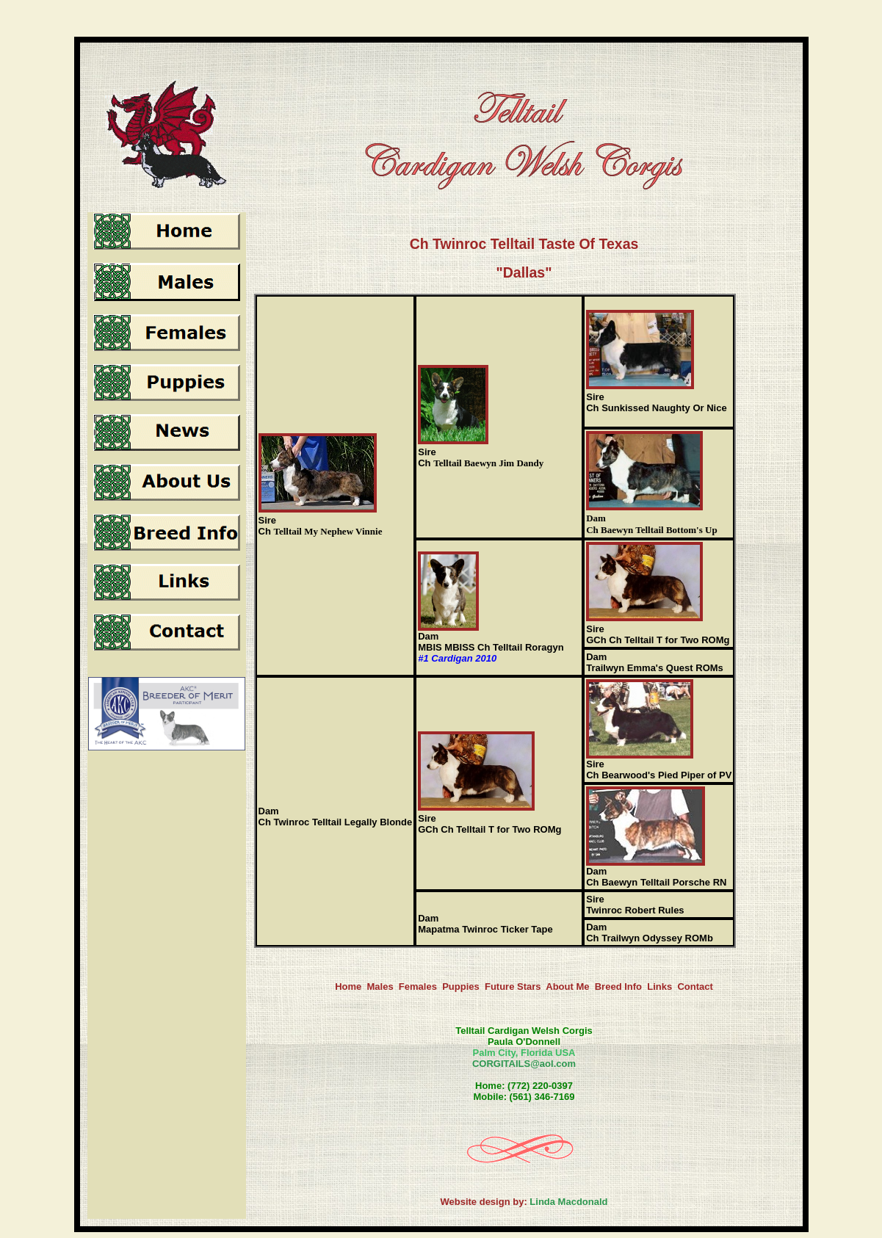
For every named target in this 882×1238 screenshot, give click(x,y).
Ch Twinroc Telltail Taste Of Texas (524, 244)
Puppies (461, 986)
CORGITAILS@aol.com (524, 1063)
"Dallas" (524, 272)
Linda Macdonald (568, 1201)
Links (659, 986)
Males (379, 986)
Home (348, 986)
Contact (694, 986)
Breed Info (618, 986)
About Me (567, 986)
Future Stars (513, 986)
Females (418, 986)
